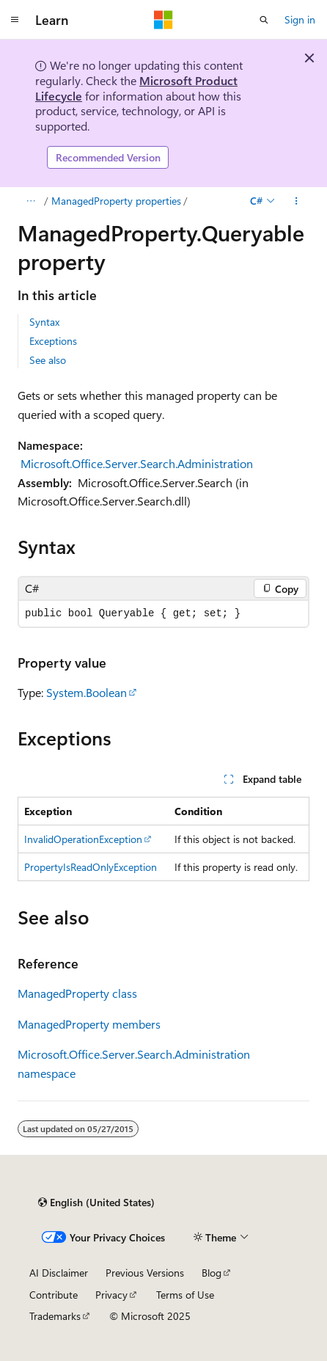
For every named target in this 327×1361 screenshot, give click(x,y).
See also (47, 360)
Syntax (44, 322)
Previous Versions (145, 1273)
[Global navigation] (14, 20)
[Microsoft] (163, 19)
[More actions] (296, 201)
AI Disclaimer (58, 1273)
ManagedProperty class (77, 993)
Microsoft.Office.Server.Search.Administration (137, 463)
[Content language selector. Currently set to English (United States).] (96, 1202)
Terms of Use (185, 1295)
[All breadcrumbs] (30, 201)
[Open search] (264, 20)
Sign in (299, 19)
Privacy (111, 1295)
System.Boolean (86, 692)
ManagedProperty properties (116, 201)
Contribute (53, 1295)
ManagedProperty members (89, 1024)
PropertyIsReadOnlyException (90, 867)
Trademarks (55, 1316)
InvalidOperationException (83, 839)
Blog (211, 1273)
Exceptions (53, 341)
